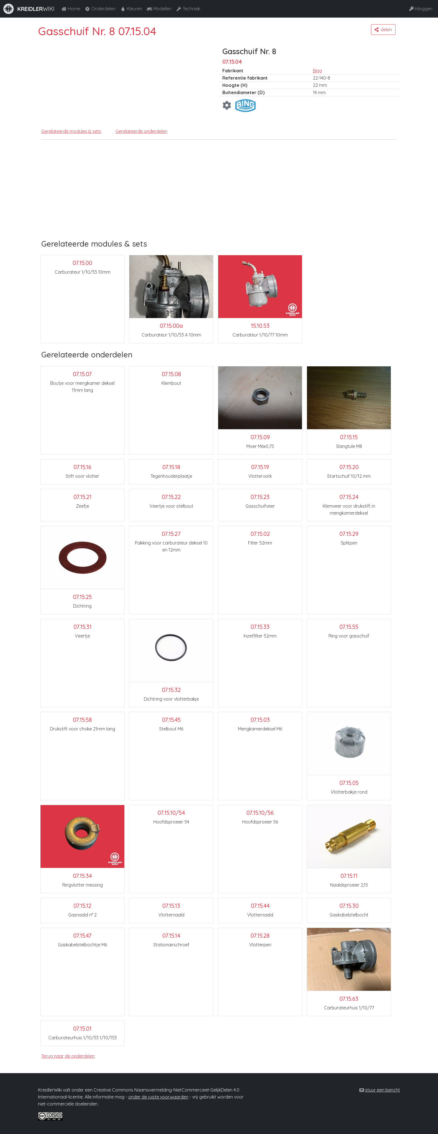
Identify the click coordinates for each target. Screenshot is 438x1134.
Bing (317, 70)
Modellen (159, 8)
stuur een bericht (382, 1090)
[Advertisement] (215, 197)
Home (70, 8)
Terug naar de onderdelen (68, 1056)
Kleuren (131, 8)
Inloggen (420, 8)
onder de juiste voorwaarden (158, 1097)
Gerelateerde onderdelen (141, 131)
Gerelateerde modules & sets (71, 131)
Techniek (188, 8)
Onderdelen (100, 8)
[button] (383, 29)
